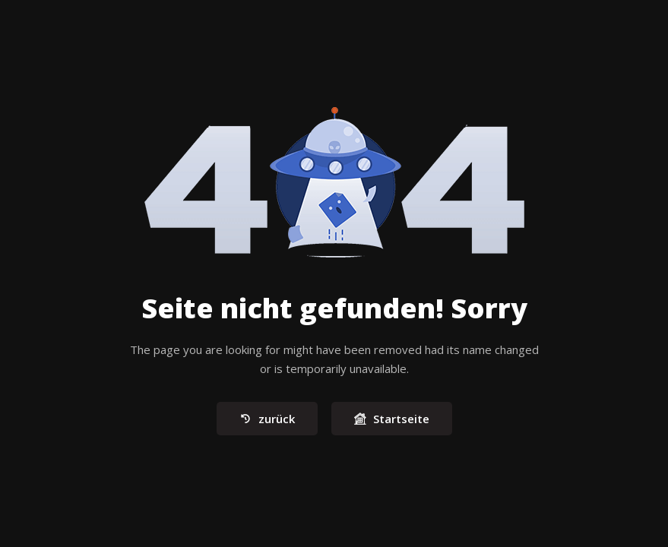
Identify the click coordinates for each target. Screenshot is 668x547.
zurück (267, 419)
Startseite (391, 419)
